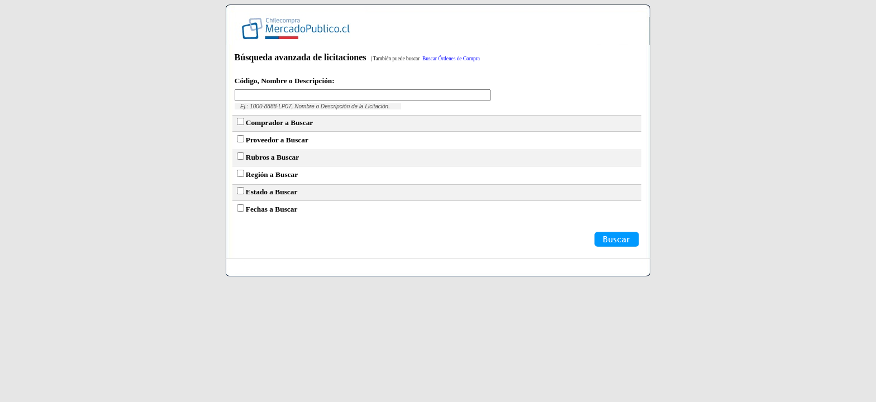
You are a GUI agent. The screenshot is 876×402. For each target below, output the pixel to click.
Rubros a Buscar (272, 157)
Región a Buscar (272, 174)
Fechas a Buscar (272, 209)
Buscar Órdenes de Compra (451, 58)
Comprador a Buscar (279, 122)
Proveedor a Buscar (277, 140)
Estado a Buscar (272, 192)
